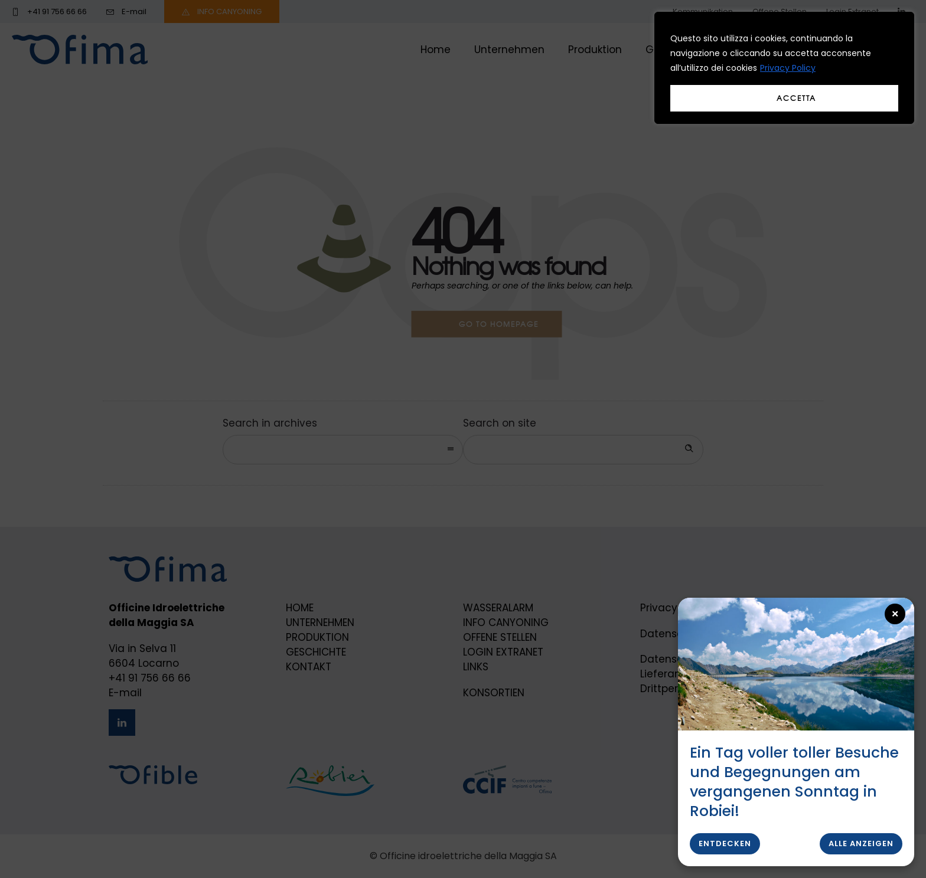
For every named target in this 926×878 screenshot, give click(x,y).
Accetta (796, 98)
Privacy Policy (788, 68)
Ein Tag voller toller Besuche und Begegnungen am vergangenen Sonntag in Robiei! (794, 781)
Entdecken (725, 843)
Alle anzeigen (861, 843)
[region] (784, 68)
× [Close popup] (896, 614)
